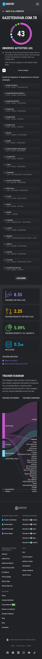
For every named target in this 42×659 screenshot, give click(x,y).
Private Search (7, 524)
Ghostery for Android (29, 542)
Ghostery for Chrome (29, 520)
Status (4, 595)
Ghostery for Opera (29, 533)
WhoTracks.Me (7, 529)
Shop (3, 618)
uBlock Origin (6, 581)
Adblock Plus (6, 558)
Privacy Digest (7, 533)
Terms (13, 646)
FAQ (23, 552)
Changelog (5, 627)
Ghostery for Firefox (29, 524)
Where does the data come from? (15, 364)
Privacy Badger (6, 577)
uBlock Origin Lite (7, 586)
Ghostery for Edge (29, 538)
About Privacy (26, 575)
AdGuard (4, 554)
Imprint (29, 646)
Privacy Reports (8, 605)
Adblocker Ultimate (7, 563)
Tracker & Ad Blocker (9, 520)
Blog (3, 623)
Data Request (26, 566)
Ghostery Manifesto (8, 600)
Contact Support (27, 557)
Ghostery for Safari (29, 529)
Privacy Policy (20, 646)
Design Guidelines (27, 570)
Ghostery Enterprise (8, 614)
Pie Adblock (5, 572)
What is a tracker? (9, 361)
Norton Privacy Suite (8, 568)
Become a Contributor (8, 609)
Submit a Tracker (27, 561)
